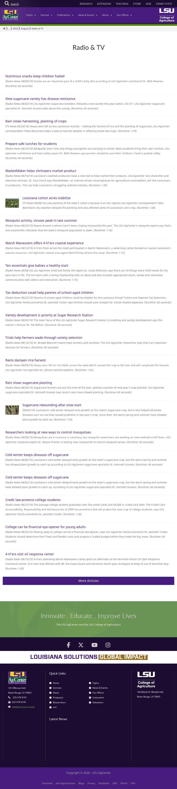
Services (46, 15)
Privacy (91, 783)
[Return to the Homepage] (4, 28)
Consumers (96, 697)
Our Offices (124, 15)
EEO (115, 783)
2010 (15, 28)
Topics (31, 15)
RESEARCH (86, 3)
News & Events (87, 15)
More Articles (88, 581)
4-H (53, 707)
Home (54, 682)
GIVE (148, 3)
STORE (137, 3)
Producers (56, 697)
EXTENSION (104, 3)
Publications (65, 15)
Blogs (81, 783)
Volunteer (47, 783)
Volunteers (96, 702)
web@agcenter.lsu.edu (23, 706)
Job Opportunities (65, 783)
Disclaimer (103, 783)
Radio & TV (37, 28)
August (25, 28)
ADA (133, 783)
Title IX (123, 783)
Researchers (57, 702)
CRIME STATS (164, 3)
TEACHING (122, 3)
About (107, 15)
